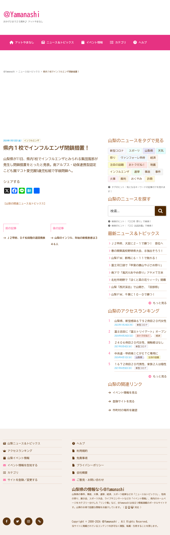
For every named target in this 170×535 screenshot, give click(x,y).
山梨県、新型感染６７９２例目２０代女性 (140, 321)
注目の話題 (117, 164)
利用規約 (80, 451)
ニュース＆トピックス (57, 42)
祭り (113, 157)
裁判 (123, 178)
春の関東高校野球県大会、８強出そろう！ (137, 250)
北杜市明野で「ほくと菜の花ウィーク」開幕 (138, 280)
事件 (158, 171)
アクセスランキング (17, 451)
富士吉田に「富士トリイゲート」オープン (140, 331)
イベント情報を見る (125, 392)
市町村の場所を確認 (125, 410)
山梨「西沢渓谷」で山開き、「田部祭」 (135, 287)
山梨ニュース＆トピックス (21, 443)
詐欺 (150, 178)
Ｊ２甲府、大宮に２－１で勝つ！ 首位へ (137, 243)
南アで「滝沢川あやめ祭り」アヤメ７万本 (137, 272)
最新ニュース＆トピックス (133, 233)
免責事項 (80, 458)
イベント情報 (92, 42)
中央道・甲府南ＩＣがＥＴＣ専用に (136, 353)
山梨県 (149, 150)
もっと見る (160, 303)
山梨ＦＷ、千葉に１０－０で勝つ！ (133, 294)
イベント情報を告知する (20, 465)
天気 (161, 150)
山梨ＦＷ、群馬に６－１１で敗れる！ (134, 258)
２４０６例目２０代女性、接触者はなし (139, 342)
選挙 (137, 171)
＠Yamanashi (21, 14)
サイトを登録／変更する (20, 480)
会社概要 (80, 472)
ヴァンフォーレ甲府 (133, 157)
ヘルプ (140, 42)
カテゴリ (117, 42)
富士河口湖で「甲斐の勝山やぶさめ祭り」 (137, 265)
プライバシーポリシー (88, 465)
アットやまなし (21, 42)
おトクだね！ (137, 164)
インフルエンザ (31, 140)
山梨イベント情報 (16, 458)
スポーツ (134, 150)
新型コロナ (117, 150)
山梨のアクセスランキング (133, 311)
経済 (153, 157)
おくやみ (136, 178)
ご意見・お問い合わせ (88, 480)
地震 (153, 164)
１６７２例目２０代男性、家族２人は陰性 (140, 364)
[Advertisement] (85, 106)
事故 (147, 171)
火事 (113, 178)
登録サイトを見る (123, 401)
